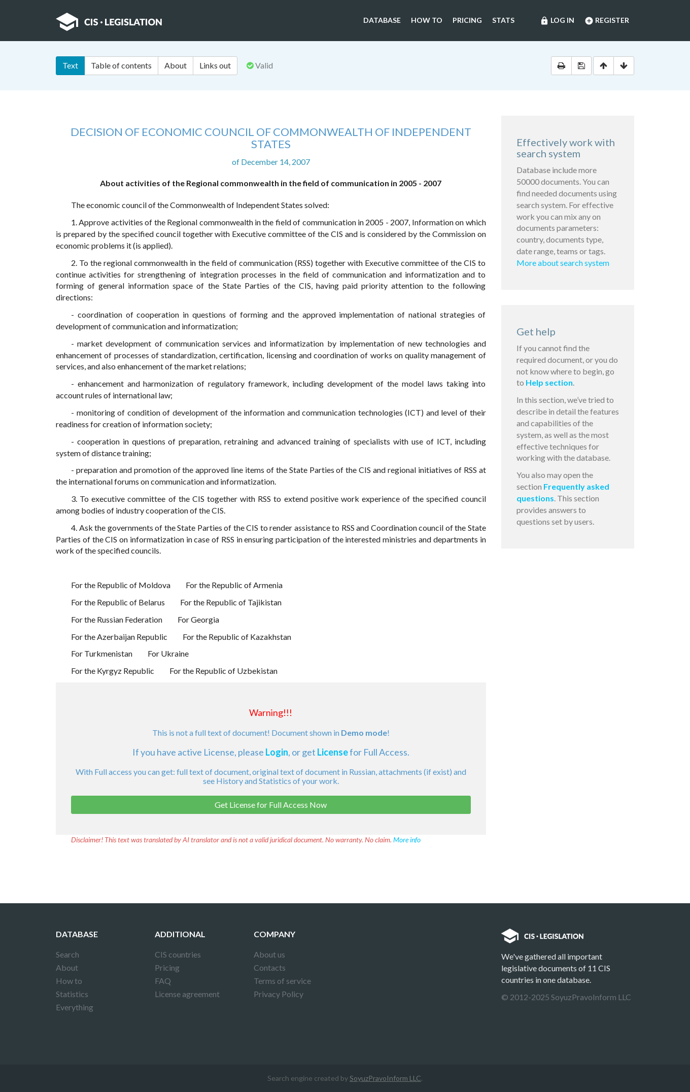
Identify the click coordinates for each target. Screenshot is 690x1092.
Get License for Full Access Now (271, 804)
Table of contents (121, 65)
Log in (557, 20)
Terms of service (282, 980)
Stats (503, 20)
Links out (215, 65)
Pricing (467, 20)
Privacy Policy (278, 994)
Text (70, 65)
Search (67, 954)
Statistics (72, 994)
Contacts (270, 967)
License (332, 752)
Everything (74, 1007)
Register (606, 20)
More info (407, 839)
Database (382, 20)
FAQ (163, 980)
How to (426, 20)
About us (269, 954)
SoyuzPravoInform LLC (385, 1078)
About (175, 65)
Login (276, 752)
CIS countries (178, 954)
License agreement (187, 994)
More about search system (562, 262)
